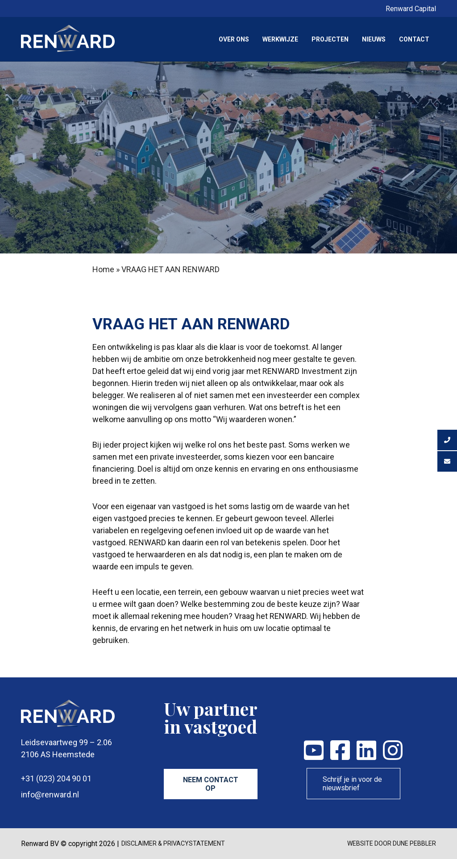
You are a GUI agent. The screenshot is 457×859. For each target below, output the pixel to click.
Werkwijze (280, 39)
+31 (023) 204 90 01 (56, 778)
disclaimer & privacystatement (173, 843)
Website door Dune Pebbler (391, 843)
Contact (414, 39)
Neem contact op (210, 784)
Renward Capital (411, 8)
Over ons (234, 39)
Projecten (330, 39)
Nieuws (374, 39)
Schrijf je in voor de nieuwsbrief (352, 783)
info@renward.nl (50, 794)
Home (103, 269)
